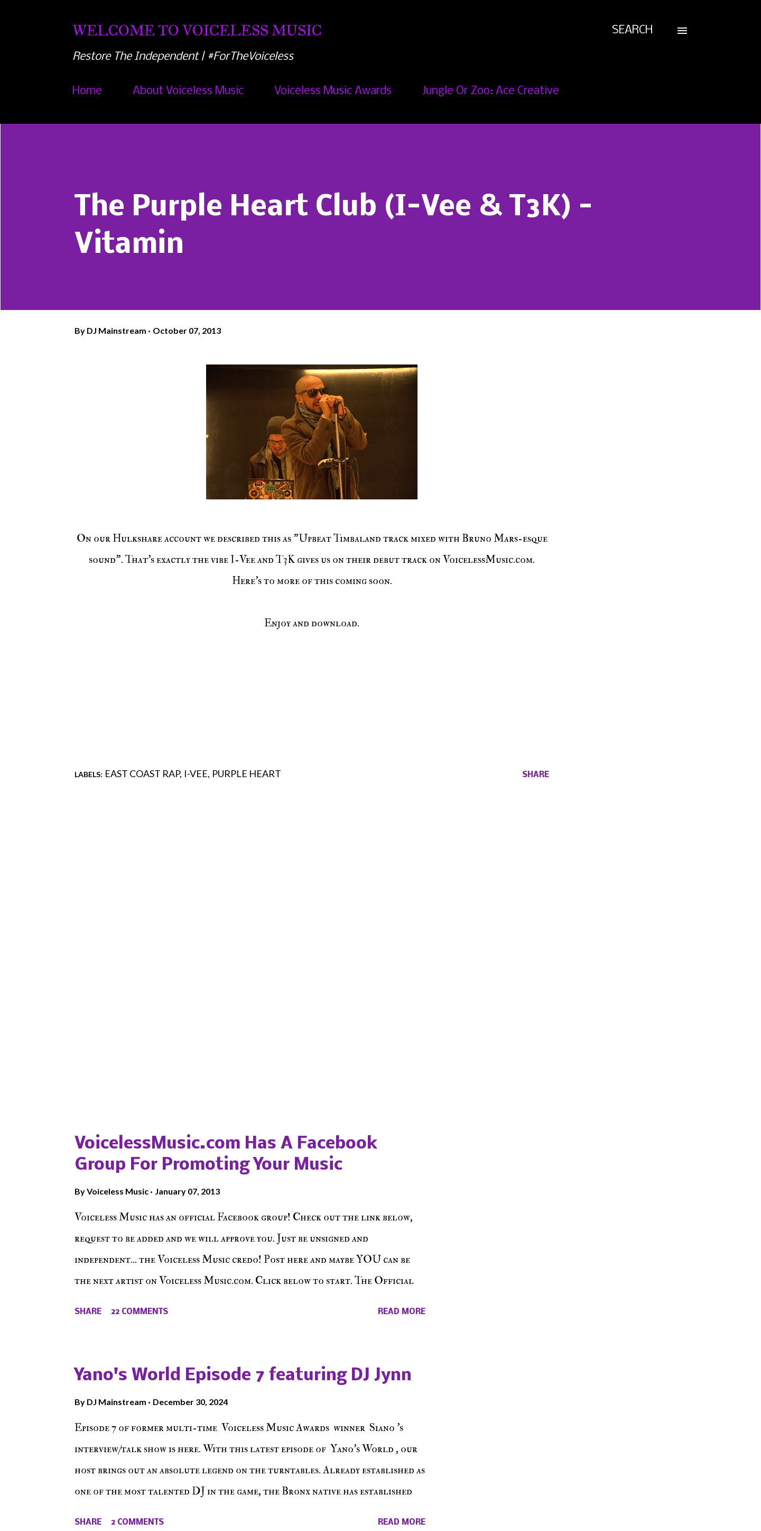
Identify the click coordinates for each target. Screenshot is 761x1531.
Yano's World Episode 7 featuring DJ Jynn (243, 1375)
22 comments (139, 1312)
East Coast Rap (142, 773)
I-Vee (196, 773)
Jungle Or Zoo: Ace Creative (490, 91)
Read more (401, 1312)
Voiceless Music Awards (333, 91)
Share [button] (535, 775)
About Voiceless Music (188, 91)
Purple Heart (246, 773)
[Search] (632, 30)
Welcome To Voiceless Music (197, 30)
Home (87, 91)
